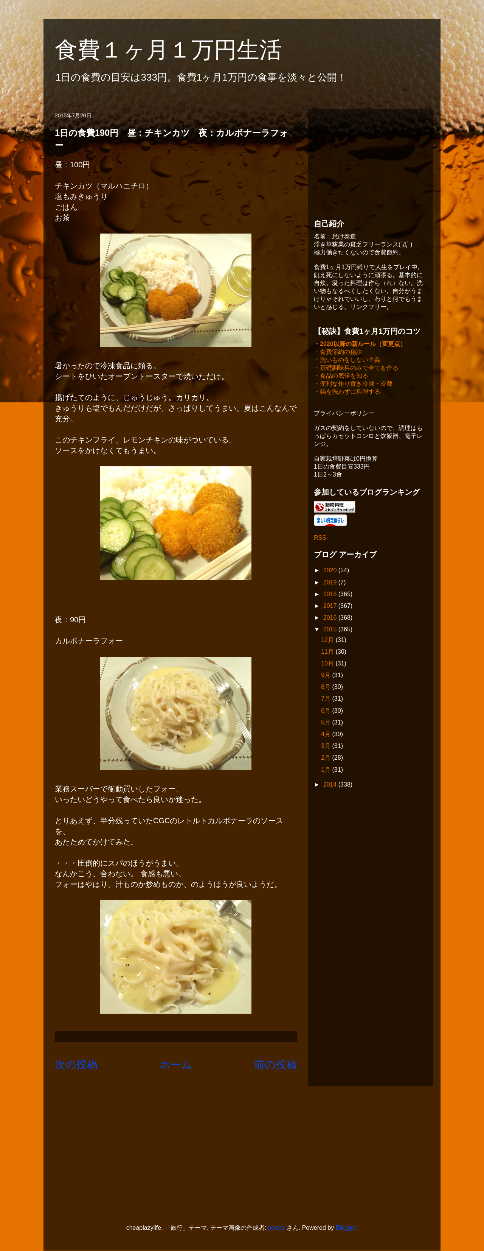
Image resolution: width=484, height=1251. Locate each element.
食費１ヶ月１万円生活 (180, 49)
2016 (330, 618)
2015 (330, 630)
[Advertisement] (370, 161)
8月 (326, 687)
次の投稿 (76, 1064)
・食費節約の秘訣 (338, 352)
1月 (326, 770)
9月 (326, 676)
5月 (326, 723)
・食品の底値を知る (341, 376)
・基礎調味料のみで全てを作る (356, 368)
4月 (326, 735)
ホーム (176, 1064)
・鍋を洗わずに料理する (347, 392)
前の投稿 (275, 1064)
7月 (326, 699)
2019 (330, 583)
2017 (330, 606)
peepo (276, 1228)
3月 (326, 746)
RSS (320, 538)
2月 (326, 758)
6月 (326, 711)
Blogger (346, 1228)
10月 (328, 664)
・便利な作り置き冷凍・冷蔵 (353, 384)
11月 (328, 652)
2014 (330, 785)
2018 (330, 595)
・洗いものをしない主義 (347, 360)
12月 (328, 640)
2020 (330, 571)
